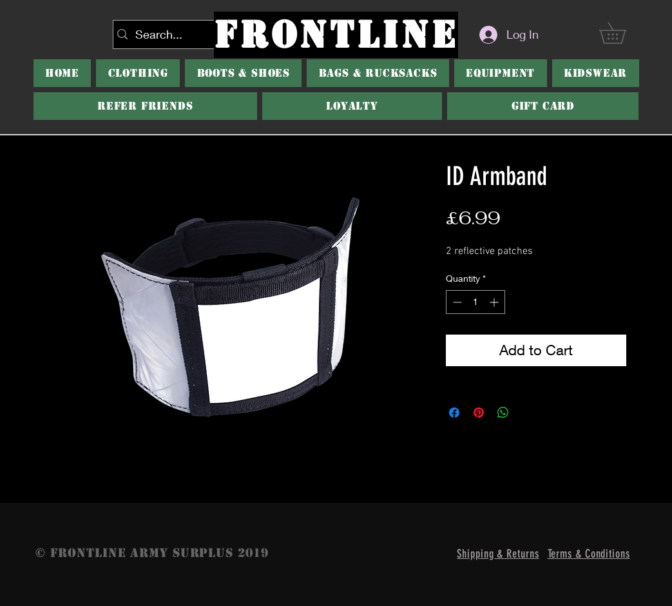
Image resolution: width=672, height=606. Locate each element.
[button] (243, 73)
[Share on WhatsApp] (503, 412)
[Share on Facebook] (454, 412)
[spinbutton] (475, 302)
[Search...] (179, 34)
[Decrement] (456, 302)
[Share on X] (527, 412)
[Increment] (495, 302)
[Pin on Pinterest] (478, 412)
